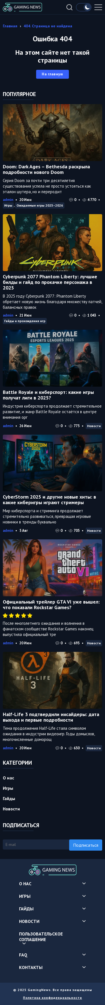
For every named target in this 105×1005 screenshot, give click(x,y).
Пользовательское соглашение (41, 936)
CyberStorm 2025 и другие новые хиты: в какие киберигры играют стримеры (49, 500)
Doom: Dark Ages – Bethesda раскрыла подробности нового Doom (46, 169)
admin (8, 199)
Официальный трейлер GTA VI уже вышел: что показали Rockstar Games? (51, 605)
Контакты (31, 967)
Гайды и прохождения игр (24, 321)
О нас (8, 778)
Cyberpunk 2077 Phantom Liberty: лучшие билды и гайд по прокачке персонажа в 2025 (50, 282)
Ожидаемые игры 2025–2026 (40, 205)
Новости (94, 426)
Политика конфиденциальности (52, 998)
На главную (52, 74)
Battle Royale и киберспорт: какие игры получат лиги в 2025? (48, 395)
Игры (8, 205)
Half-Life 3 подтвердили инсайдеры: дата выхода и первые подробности (51, 717)
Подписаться (85, 845)
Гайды (9, 798)
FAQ (23, 955)
